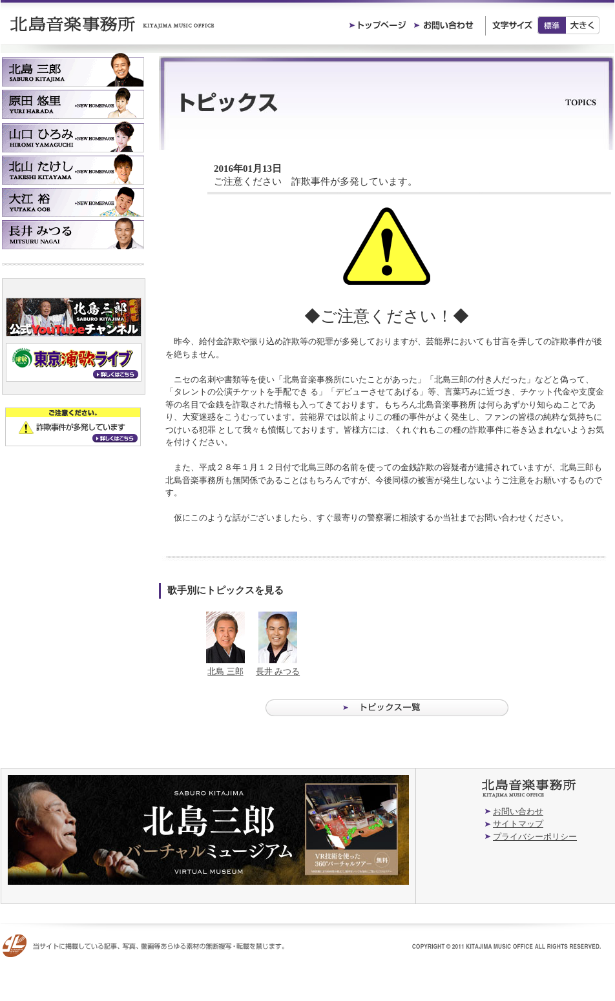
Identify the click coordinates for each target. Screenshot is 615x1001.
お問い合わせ (518, 811)
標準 (551, 25)
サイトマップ (518, 824)
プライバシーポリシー (535, 836)
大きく (583, 25)
